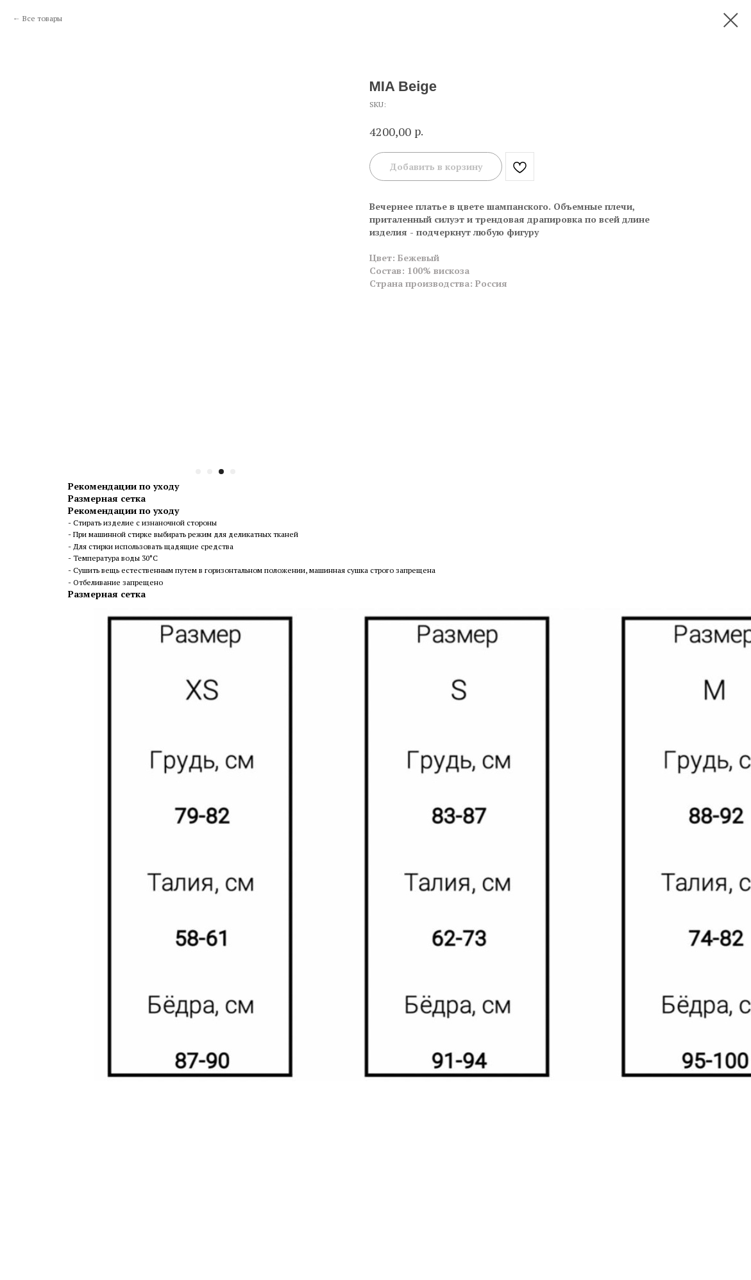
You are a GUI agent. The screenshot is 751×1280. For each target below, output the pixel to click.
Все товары (42, 18)
